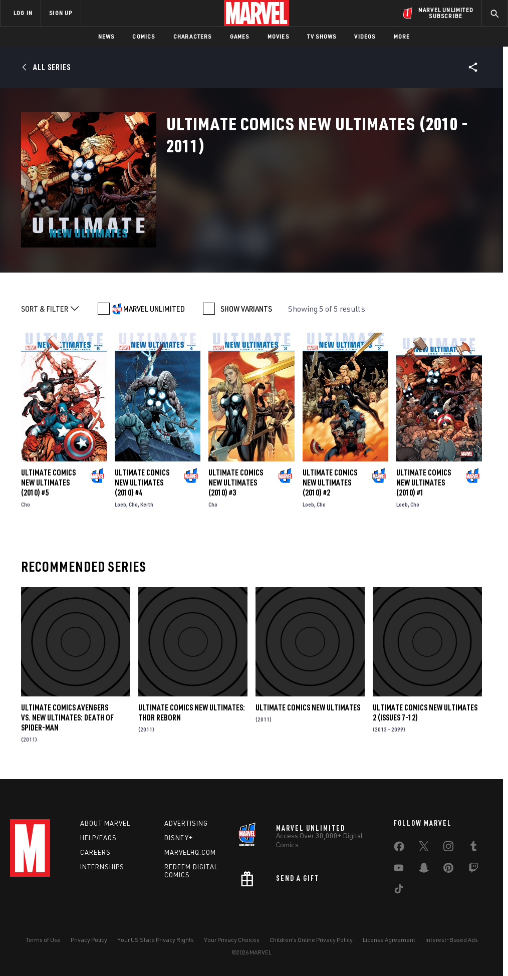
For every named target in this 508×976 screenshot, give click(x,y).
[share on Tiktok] (399, 891)
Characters (192, 36)
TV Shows (322, 36)
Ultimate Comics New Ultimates (308, 707)
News (106, 36)
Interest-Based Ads (451, 939)
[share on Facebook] (399, 849)
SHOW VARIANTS (246, 309)
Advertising (186, 823)
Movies (278, 36)
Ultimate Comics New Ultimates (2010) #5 (48, 482)
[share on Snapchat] (424, 870)
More (402, 36)
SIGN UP (60, 13)
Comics (143, 36)
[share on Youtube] (399, 870)
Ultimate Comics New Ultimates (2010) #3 (235, 482)
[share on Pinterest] (448, 870)
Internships (102, 867)
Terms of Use (43, 939)
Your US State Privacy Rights (155, 939)
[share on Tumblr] (473, 848)
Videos (364, 36)
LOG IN (23, 13)
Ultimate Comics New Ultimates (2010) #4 (142, 482)
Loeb (120, 504)
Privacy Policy (89, 939)
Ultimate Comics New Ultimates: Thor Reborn (191, 712)
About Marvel (105, 823)
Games (239, 36)
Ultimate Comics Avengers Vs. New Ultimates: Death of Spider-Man (67, 717)
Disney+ (178, 838)
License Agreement (389, 939)
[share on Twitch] (473, 870)
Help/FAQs (98, 838)
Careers (95, 852)
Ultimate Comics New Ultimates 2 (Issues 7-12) (425, 712)
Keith (146, 504)
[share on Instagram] (448, 848)
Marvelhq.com (190, 852)
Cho (25, 504)
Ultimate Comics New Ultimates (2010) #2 (330, 482)
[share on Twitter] (424, 848)
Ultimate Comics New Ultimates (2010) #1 (423, 482)
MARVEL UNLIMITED (154, 309)
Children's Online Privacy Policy (311, 939)
